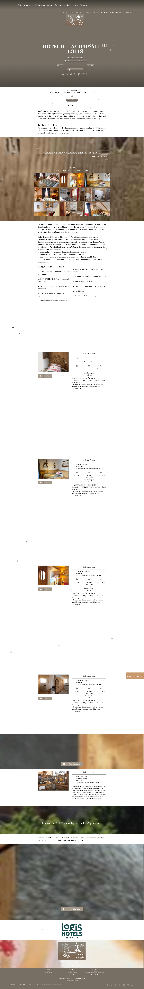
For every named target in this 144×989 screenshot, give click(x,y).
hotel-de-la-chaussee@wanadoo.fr (117, 12)
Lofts (37, 5)
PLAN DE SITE (95, 974)
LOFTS (72, 971)
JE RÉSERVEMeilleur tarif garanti (135, 676)
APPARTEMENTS (72, 973)
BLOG (48, 971)
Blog (76, 5)
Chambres (29, 5)
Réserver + (85, 5)
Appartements (47, 5)
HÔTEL (49, 969)
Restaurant (60, 5)
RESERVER (95, 969)
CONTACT (95, 971)
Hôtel (20, 5)
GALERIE (72, 974)
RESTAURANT (48, 973)
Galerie (70, 5)
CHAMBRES (72, 969)
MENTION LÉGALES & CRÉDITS (95, 973)
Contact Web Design (72, 980)
